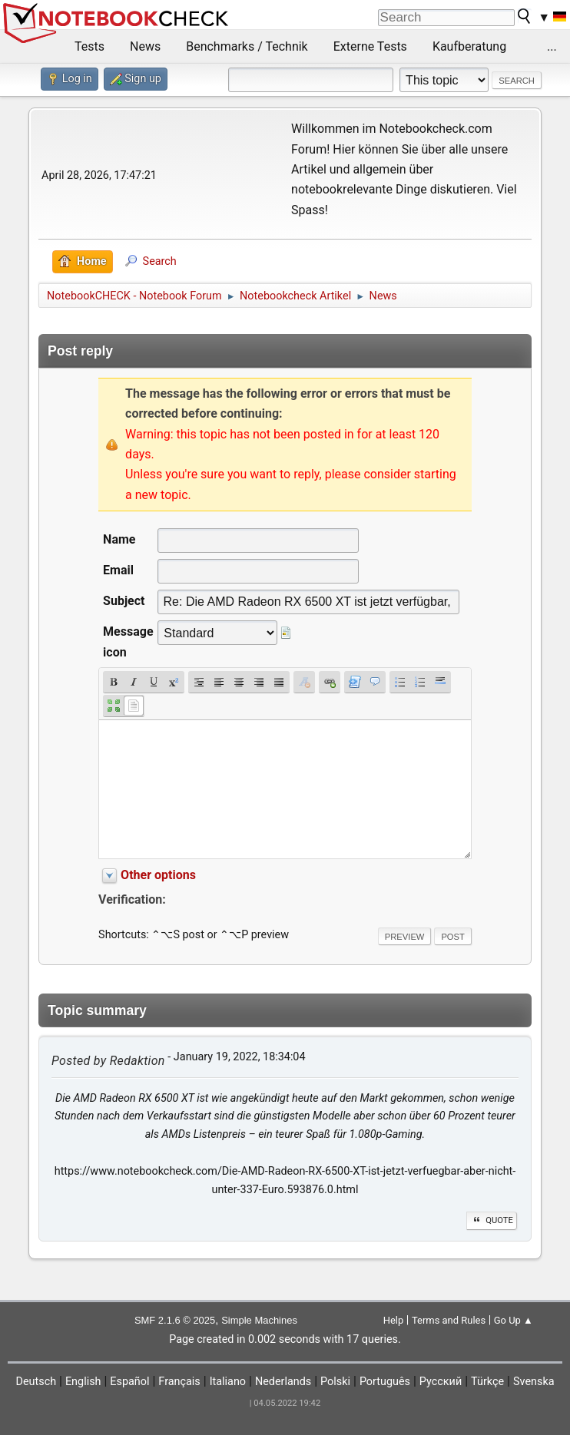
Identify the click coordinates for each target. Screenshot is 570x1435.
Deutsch (35, 1381)
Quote (491, 1220)
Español (129, 1381)
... (552, 46)
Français (179, 1381)
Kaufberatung (469, 46)
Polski (335, 1381)
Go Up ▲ (513, 1320)
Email (118, 570)
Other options (158, 875)
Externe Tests (370, 46)
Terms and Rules (448, 1320)
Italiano (228, 1381)
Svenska (534, 1381)
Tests (89, 46)
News (145, 46)
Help (393, 1320)
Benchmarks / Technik (247, 46)
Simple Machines (259, 1320)
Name (119, 539)
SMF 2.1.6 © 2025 (174, 1320)
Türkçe (487, 1381)
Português (385, 1381)
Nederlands (283, 1381)
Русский (440, 1381)
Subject (123, 601)
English (83, 1381)
